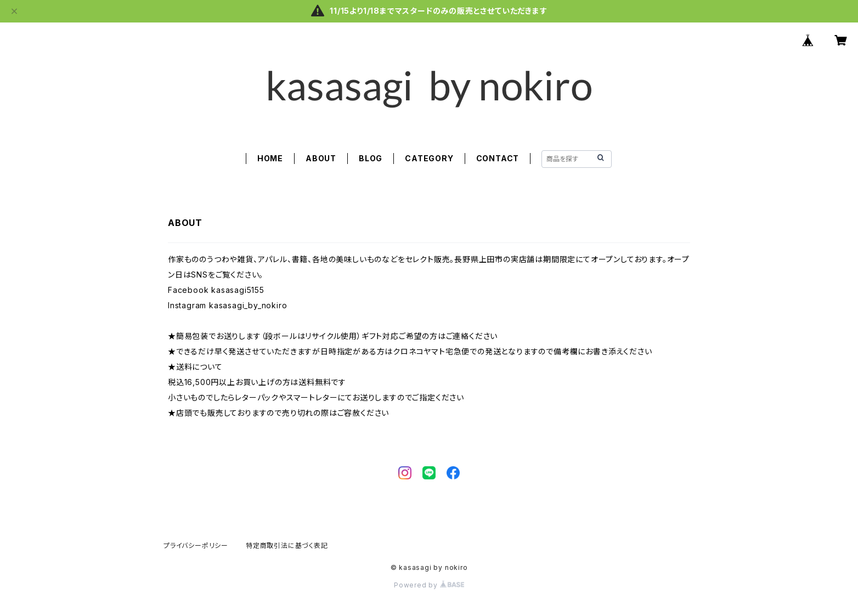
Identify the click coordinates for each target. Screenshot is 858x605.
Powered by (429, 585)
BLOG (370, 158)
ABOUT (321, 158)
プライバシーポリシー (195, 545)
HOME (270, 158)
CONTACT (498, 158)
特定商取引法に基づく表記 (287, 545)
